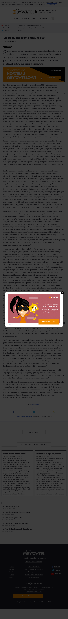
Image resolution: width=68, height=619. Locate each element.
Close (62, 292)
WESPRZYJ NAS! (49, 321)
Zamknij (10, 324)
